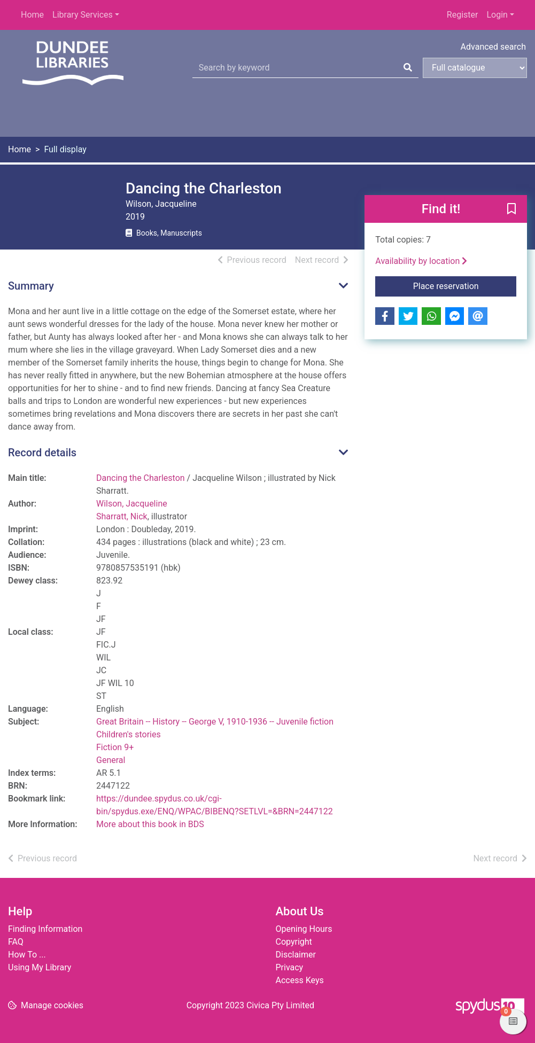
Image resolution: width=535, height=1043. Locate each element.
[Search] (407, 68)
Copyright (294, 942)
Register (462, 15)
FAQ (16, 942)
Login (496, 15)
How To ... (27, 954)
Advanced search (493, 47)
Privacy (290, 967)
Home (32, 15)
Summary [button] (31, 285)
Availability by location (421, 261)
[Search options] (475, 68)
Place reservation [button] (464, 285)
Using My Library (39, 967)
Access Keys (300, 980)
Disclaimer (296, 954)
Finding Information (45, 929)
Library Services (82, 15)
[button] (511, 209)
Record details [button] (42, 452)
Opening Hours (304, 929)
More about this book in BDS (150, 824)
